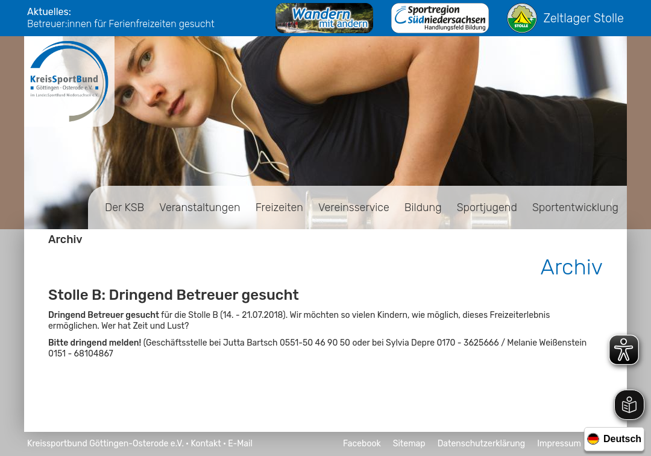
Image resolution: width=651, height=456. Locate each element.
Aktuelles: (49, 11)
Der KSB (124, 207)
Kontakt (205, 444)
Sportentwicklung (575, 207)
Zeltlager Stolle (565, 18)
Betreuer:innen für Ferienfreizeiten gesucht (121, 24)
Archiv (65, 239)
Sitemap (409, 444)
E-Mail (240, 444)
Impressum (559, 444)
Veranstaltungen (199, 207)
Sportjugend (487, 207)
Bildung (423, 207)
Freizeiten (279, 207)
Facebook (362, 444)
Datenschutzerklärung (482, 444)
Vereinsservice (353, 207)
